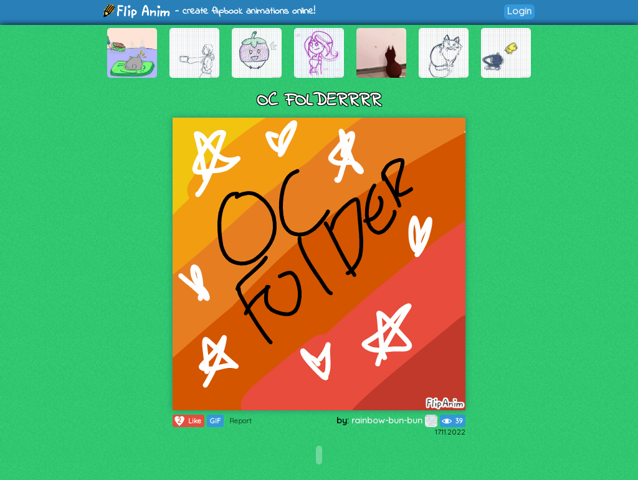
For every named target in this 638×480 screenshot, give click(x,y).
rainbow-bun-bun (394, 420)
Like (187, 421)
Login (519, 11)
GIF (215, 420)
